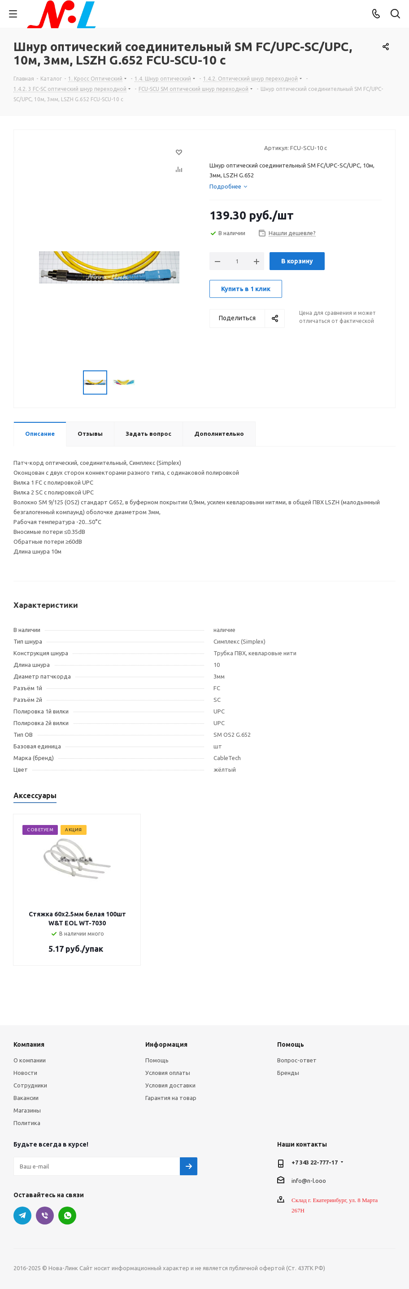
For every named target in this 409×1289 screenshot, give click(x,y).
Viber (45, 1216)
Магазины (27, 1110)
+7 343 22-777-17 (315, 1162)
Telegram (22, 1216)
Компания (28, 1044)
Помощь (157, 1060)
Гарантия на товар (170, 1098)
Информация (166, 1044)
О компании (29, 1060)
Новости (25, 1073)
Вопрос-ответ (297, 1060)
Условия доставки (170, 1085)
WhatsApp (67, 1216)
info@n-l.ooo (309, 1180)
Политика (26, 1123)
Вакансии (26, 1098)
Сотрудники (30, 1085)
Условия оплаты (167, 1073)
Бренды (288, 1073)
